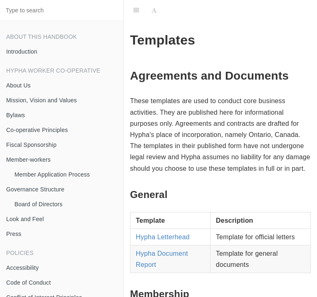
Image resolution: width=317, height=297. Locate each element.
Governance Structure (35, 189)
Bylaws (15, 115)
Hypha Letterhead (162, 236)
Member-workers (28, 159)
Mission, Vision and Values (41, 100)
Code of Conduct (28, 282)
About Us (18, 85)
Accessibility (22, 267)
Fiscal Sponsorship (31, 144)
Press (13, 234)
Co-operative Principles (37, 130)
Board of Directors (38, 204)
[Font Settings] (154, 10)
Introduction (22, 51)
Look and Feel (25, 219)
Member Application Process (52, 174)
